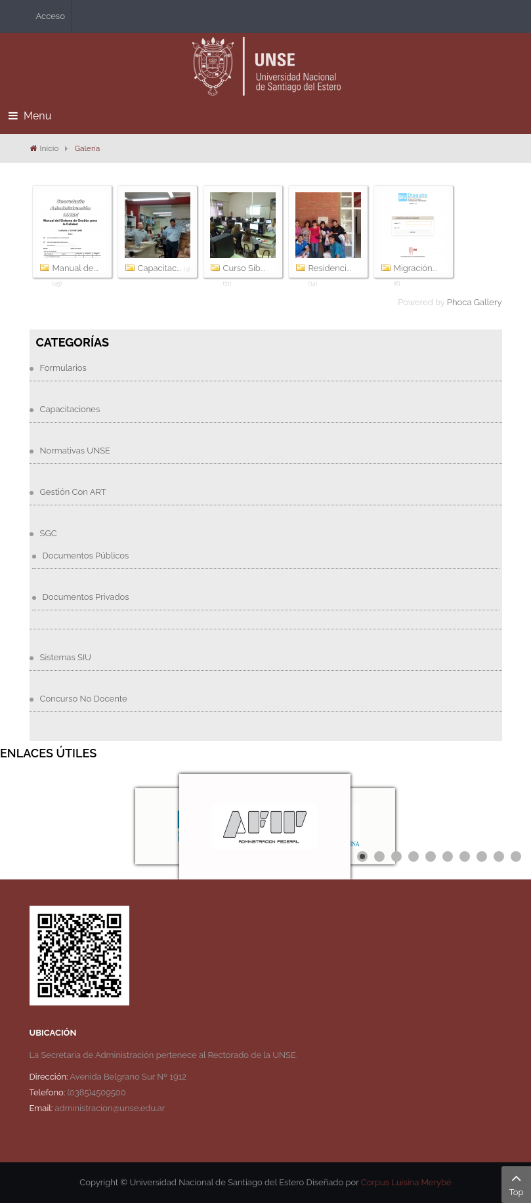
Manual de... (75, 268)
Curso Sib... (244, 268)
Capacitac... (160, 268)
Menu (30, 116)
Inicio (49, 148)
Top (516, 1183)
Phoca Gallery (474, 302)
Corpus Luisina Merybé (406, 1182)
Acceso (50, 16)
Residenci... (330, 268)
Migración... (416, 268)
